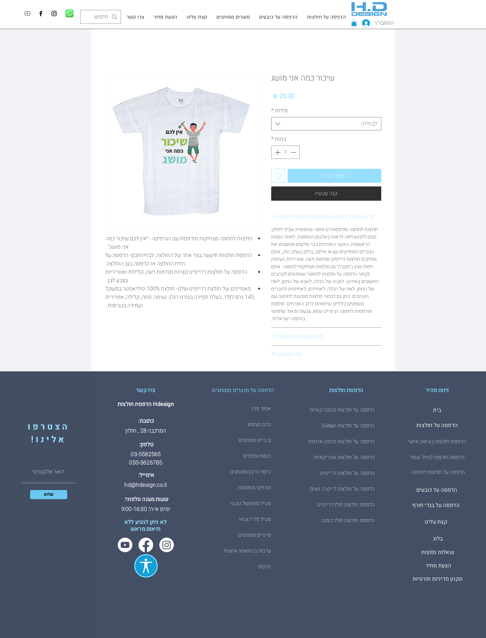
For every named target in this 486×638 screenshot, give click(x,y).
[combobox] (326, 123)
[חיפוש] (101, 17)
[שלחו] (48, 494)
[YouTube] (27, 13)
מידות (279, 111)
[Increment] (277, 152)
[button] (354, 23)
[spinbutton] (285, 152)
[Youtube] (125, 545)
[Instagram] (54, 13)
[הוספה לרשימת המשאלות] (278, 176)
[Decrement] (294, 152)
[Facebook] (40, 13)
